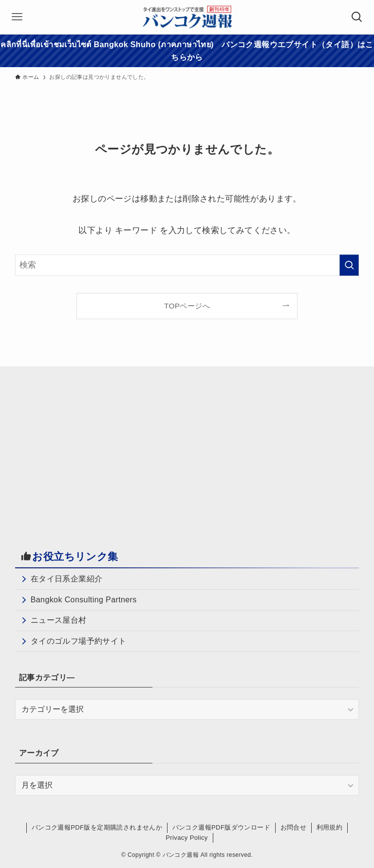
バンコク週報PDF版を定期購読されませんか (97, 827)
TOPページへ (187, 306)
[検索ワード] (187, 265)
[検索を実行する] (349, 265)
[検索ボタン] (357, 17)
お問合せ (293, 827)
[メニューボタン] (17, 17)
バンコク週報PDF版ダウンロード (221, 827)
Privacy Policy (187, 837)
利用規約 (330, 827)
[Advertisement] (97, 450)
